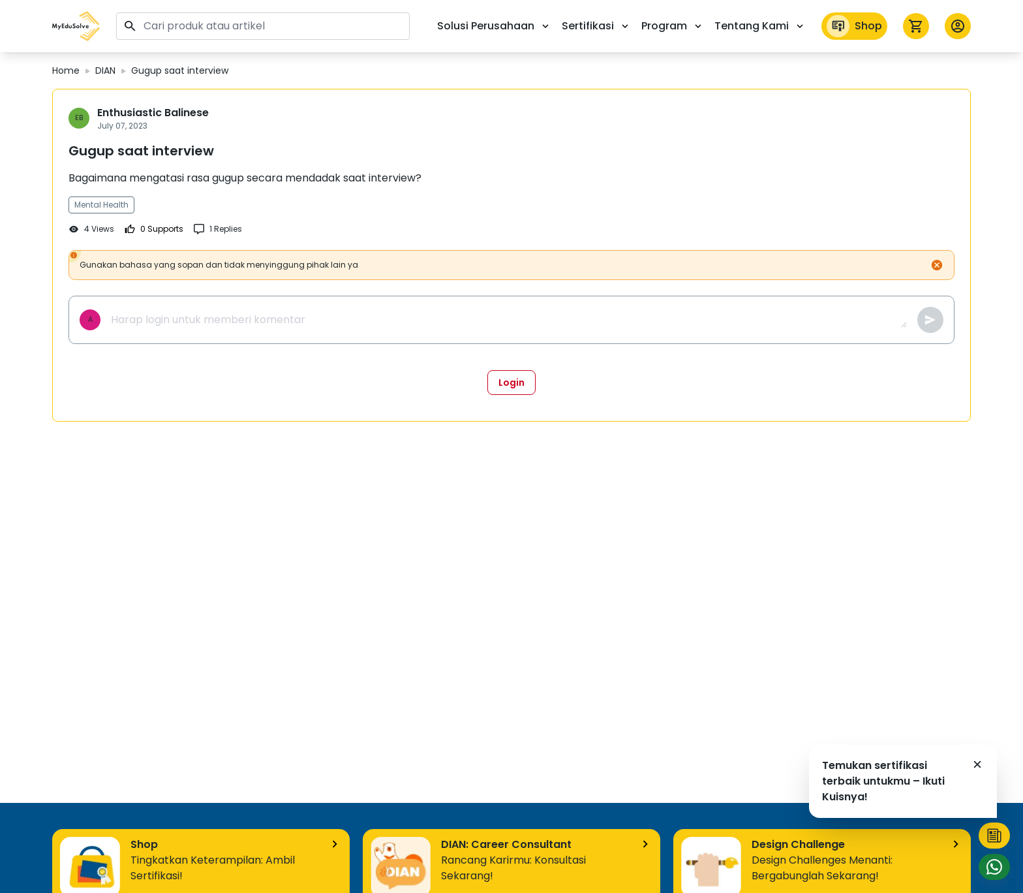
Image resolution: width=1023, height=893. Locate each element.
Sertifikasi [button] (596, 25)
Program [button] (672, 25)
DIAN (105, 70)
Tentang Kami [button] (760, 25)
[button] (76, 26)
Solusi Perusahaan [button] (494, 25)
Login (511, 382)
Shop (854, 26)
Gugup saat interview (179, 70)
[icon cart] (916, 26)
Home (66, 70)
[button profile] (958, 26)
